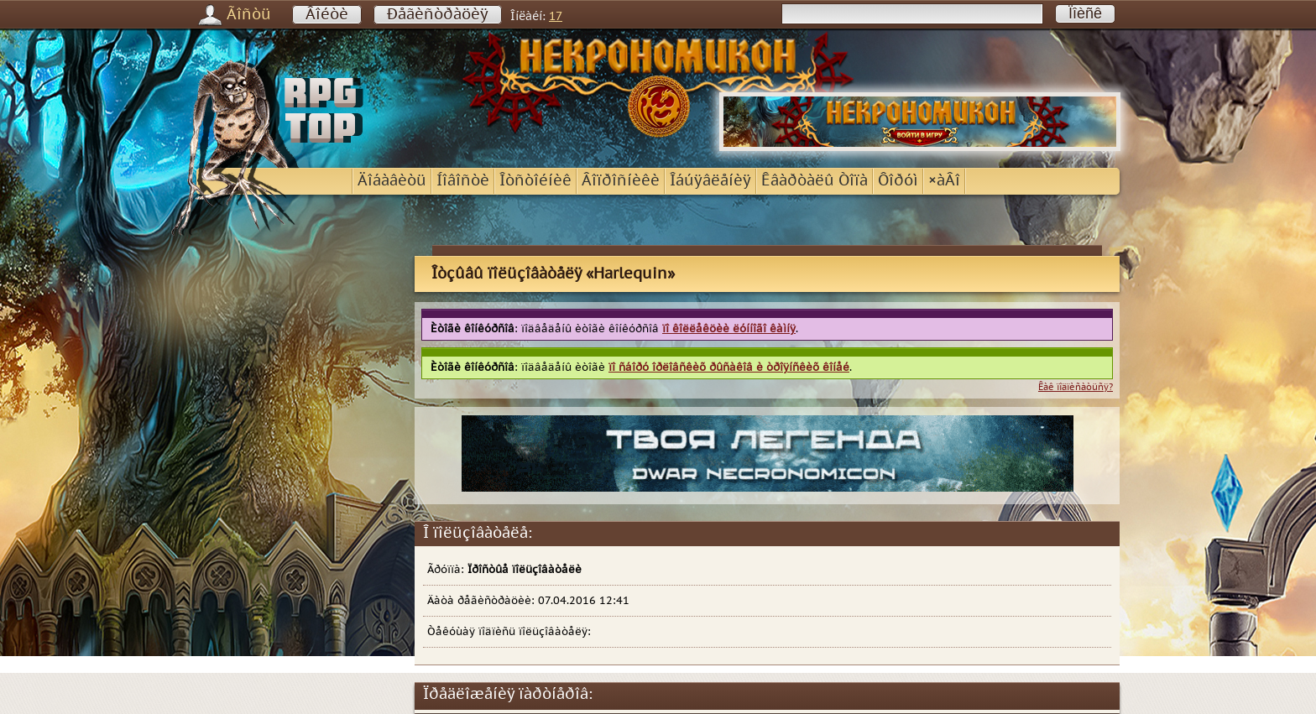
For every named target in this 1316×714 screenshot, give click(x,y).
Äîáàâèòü (392, 181)
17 (555, 16)
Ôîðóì (898, 181)
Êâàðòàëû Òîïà (814, 181)
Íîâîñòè (462, 181)
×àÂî (944, 181)
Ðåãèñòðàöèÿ (437, 14)
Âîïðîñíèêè (621, 181)
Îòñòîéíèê (535, 181)
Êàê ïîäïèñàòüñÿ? (1075, 387)
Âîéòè (327, 14)
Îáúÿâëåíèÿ (710, 181)
